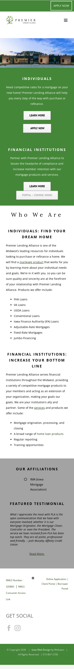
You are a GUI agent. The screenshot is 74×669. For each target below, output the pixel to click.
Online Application (56, 579)
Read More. (37, 554)
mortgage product (31, 262)
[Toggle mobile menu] (66, 20)
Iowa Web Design (41, 649)
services (39, 408)
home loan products (50, 434)
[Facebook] (9, 628)
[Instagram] (18, 628)
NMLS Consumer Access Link (16, 593)
